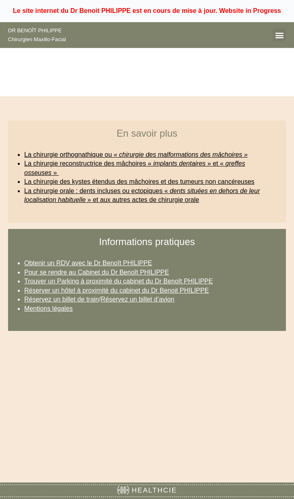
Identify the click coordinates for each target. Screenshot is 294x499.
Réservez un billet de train (61, 299)
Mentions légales (48, 308)
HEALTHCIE (147, 490)
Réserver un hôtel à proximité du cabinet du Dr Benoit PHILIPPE (116, 290)
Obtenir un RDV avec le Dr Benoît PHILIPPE (88, 263)
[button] (279, 35)
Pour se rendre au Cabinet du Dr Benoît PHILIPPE (96, 272)
